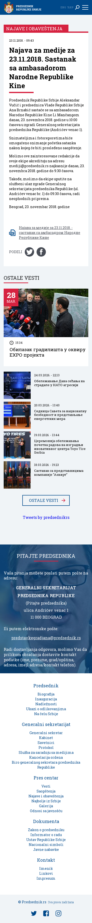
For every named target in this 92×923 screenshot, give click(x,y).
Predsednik (46, 685)
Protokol (46, 747)
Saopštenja (46, 791)
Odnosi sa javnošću (46, 810)
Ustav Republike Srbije (46, 839)
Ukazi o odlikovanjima (46, 709)
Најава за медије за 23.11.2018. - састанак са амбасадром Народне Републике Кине (49, 232)
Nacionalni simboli (46, 844)
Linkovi (46, 873)
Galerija (46, 806)
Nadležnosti (46, 704)
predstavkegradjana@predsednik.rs (46, 638)
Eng (63, 7)
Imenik (46, 868)
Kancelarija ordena (46, 757)
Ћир (70, 7)
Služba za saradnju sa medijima (46, 752)
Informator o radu (46, 834)
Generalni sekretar (46, 732)
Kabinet (46, 737)
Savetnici (46, 742)
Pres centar (46, 777)
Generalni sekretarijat (46, 724)
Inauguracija (46, 699)
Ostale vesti (43, 500)
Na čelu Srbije (46, 713)
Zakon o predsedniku (46, 829)
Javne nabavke (46, 849)
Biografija (46, 694)
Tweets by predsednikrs (46, 517)
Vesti (46, 786)
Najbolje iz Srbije (46, 801)
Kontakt (46, 859)
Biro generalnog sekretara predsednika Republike (46, 765)
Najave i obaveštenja (46, 796)
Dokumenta (46, 821)
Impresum (46, 878)
